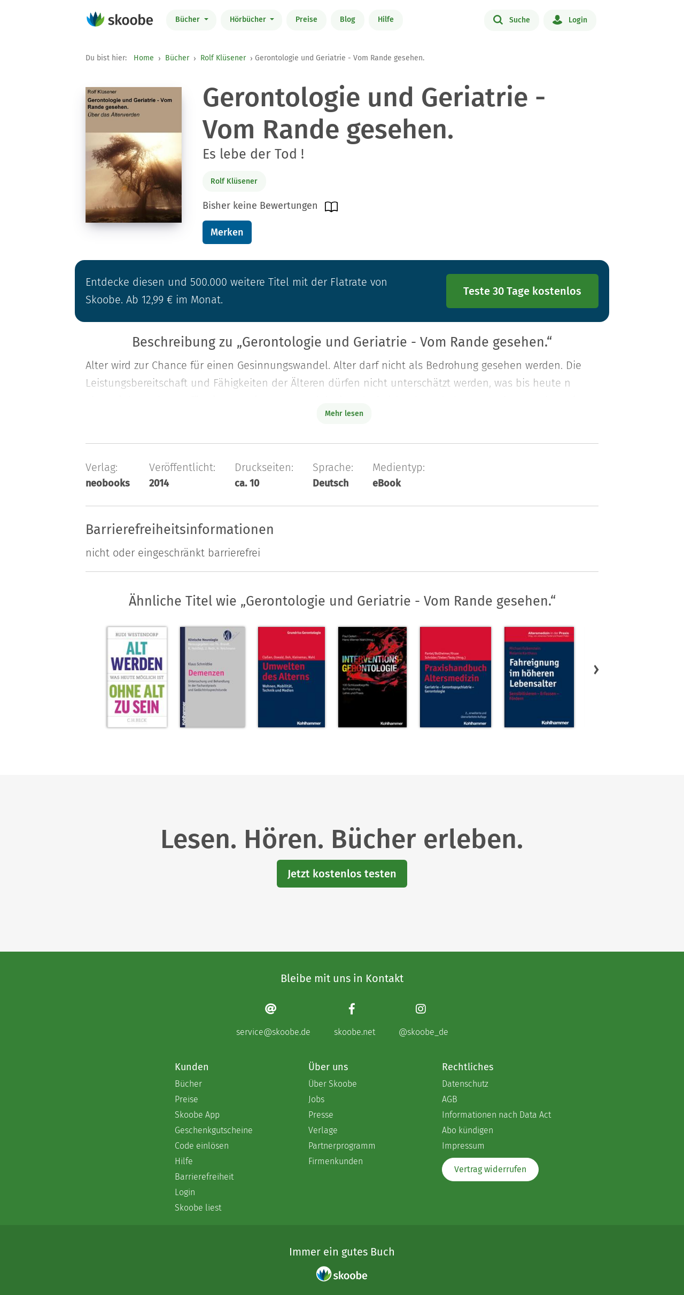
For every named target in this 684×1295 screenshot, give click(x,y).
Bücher (188, 19)
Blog (347, 19)
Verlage (323, 1130)
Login (570, 19)
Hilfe (386, 19)
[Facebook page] (354, 1020)
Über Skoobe (332, 1084)
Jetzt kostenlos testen (342, 873)
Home (144, 57)
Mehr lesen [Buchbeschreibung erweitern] (344, 413)
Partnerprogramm (342, 1146)
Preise (306, 19)
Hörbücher (249, 19)
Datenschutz (465, 1084)
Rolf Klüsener (223, 57)
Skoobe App (197, 1115)
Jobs (316, 1099)
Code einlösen (202, 1146)
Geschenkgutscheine (214, 1130)
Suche (511, 19)
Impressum (463, 1146)
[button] (596, 669)
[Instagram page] (423, 1020)
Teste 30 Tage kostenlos (522, 291)
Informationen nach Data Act (496, 1115)
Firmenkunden (335, 1161)
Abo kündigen (467, 1130)
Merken (227, 232)
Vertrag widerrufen (490, 1169)
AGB (449, 1099)
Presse (320, 1115)
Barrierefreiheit (204, 1177)
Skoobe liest (198, 1208)
